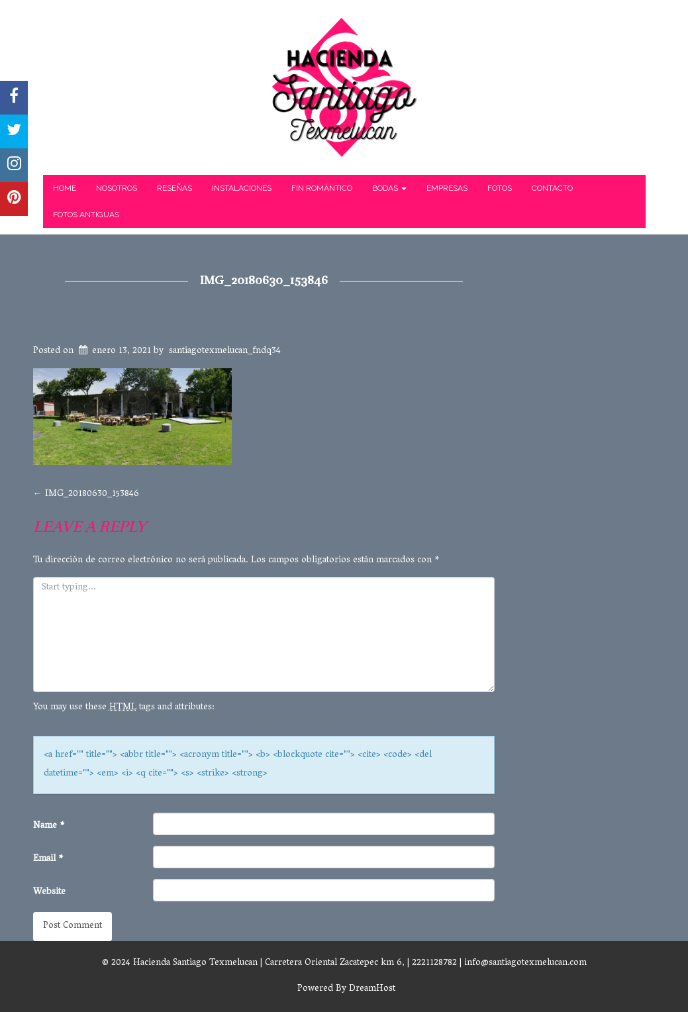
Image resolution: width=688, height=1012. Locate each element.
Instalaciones (241, 188)
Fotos (499, 188)
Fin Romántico (321, 188)
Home (64, 188)
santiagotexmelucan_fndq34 (225, 351)
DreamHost (372, 989)
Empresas (446, 188)
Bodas (389, 188)
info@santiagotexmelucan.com (525, 963)
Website (49, 892)
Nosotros (116, 188)
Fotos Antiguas (86, 214)
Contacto (552, 188)
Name (49, 826)
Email (48, 859)
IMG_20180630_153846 (264, 280)
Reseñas (174, 188)
